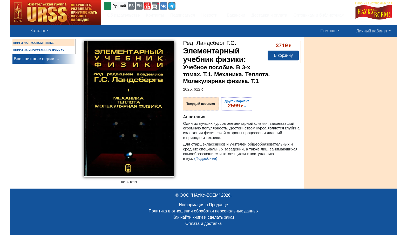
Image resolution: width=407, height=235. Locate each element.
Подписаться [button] (182, 15)
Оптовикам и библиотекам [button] (319, 15)
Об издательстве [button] (123, 15)
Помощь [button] (328, 31)
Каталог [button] (37, 31)
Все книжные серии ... (36, 59)
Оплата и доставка (203, 223)
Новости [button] (209, 15)
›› (237, 103)
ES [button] (131, 6)
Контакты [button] (155, 15)
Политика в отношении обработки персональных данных (203, 211)
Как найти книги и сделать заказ (203, 217)
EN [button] (139, 6)
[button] (147, 6)
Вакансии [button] (234, 15)
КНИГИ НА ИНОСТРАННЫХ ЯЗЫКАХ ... (40, 50)
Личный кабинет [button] (372, 31)
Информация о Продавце (203, 205)
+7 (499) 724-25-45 (195, 5)
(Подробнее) (205, 158)
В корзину (283, 55)
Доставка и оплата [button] (269, 15)
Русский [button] (119, 6)
